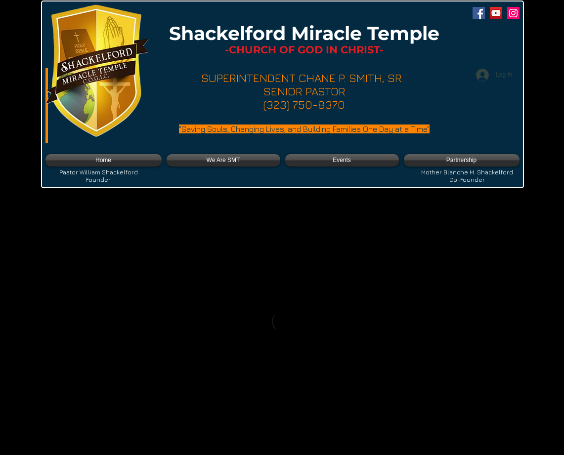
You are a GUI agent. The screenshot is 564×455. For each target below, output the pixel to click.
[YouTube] (496, 13)
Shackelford (230, 33)
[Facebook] (479, 13)
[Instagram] (513, 13)
